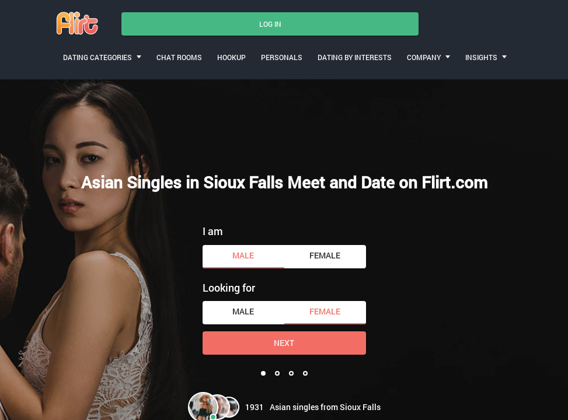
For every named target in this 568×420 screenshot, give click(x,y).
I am (213, 231)
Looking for (229, 288)
